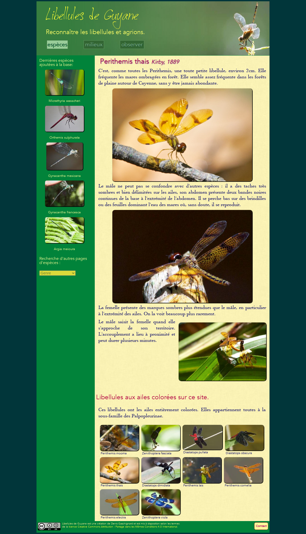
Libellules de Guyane (92, 17)
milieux (94, 44)
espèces (57, 44)
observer (132, 44)
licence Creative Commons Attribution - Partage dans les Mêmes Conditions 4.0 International (123, 527)
